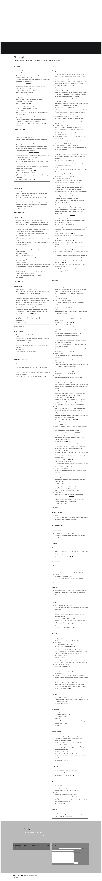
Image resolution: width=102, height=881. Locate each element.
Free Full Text (63, 262)
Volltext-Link (40, 116)
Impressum (15, 877)
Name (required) (66, 848)
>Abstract (36, 74)
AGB (25, 877)
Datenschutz (20, 877)
